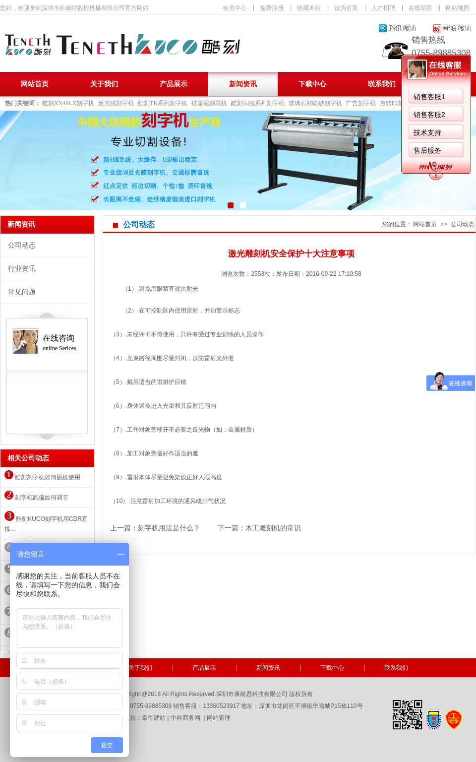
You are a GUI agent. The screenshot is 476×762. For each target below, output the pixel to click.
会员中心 (234, 7)
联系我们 (382, 84)
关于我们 (104, 84)
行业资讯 (22, 268)
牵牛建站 (154, 717)
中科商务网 (185, 717)
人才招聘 (383, 7)
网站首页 (35, 84)
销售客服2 (177, 115)
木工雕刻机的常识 (273, 528)
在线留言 (420, 7)
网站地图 (458, 7)
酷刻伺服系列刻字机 (258, 103)
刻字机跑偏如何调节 (36, 497)
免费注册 (272, 7)
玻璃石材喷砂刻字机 (315, 103)
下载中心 (312, 84)
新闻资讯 (243, 84)
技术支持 (175, 132)
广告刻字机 (361, 103)
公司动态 (22, 245)
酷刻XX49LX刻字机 (68, 103)
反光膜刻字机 (116, 103)
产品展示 (173, 84)
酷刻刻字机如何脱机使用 (42, 477)
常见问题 (22, 292)
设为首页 (346, 7)
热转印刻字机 (398, 103)
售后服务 (175, 150)
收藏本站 (309, 7)
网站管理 (219, 717)
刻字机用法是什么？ (169, 528)
